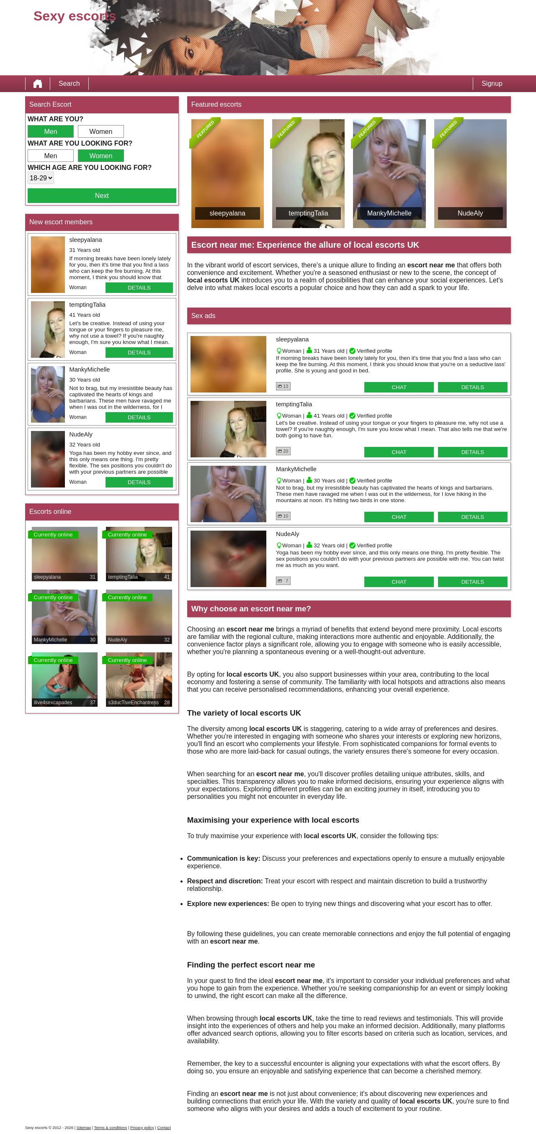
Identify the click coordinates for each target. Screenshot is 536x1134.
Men (50, 131)
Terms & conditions (110, 1128)
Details (139, 288)
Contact (164, 1128)
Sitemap (84, 1128)
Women (101, 131)
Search (69, 83)
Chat (399, 387)
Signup (492, 83)
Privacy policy (142, 1128)
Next (102, 195)
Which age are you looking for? (90, 167)
